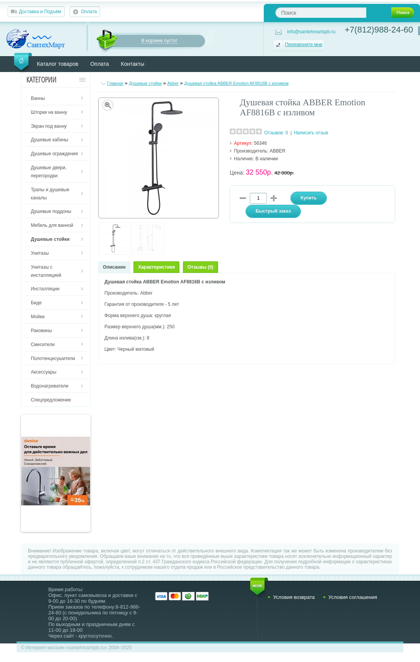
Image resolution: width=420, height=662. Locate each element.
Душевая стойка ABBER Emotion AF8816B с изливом (236, 83)
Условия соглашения (352, 597)
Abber (173, 83)
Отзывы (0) (200, 267)
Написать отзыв (311, 132)
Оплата (89, 11)
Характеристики (156, 267)
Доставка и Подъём (40, 11)
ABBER (277, 151)
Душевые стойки (145, 83)
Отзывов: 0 (276, 132)
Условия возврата (294, 597)
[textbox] (320, 12)
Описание (114, 267)
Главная (115, 83)
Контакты (132, 64)
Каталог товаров (58, 64)
